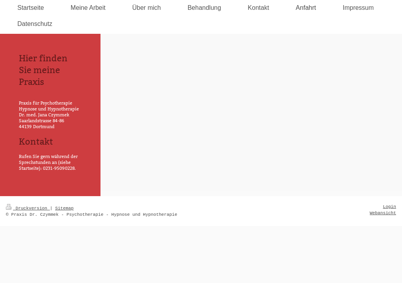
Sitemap (64, 208)
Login (389, 206)
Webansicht (383, 213)
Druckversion (28, 208)
